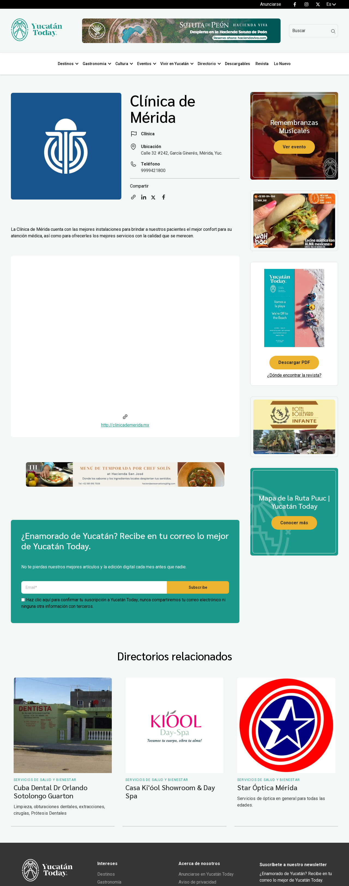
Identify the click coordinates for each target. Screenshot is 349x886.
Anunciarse (270, 4)
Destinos (68, 64)
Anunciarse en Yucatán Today (206, 875)
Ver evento (294, 146)
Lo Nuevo (284, 64)
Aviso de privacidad (197, 883)
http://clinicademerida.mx (125, 425)
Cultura (124, 64)
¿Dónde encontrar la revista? (294, 375)
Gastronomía (109, 883)
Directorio (209, 64)
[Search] (313, 30)
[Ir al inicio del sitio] (36, 39)
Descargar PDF (294, 362)
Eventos (146, 64)
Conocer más (294, 522)
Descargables (239, 64)
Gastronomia (97, 64)
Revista (264, 64)
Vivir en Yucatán (177, 64)
